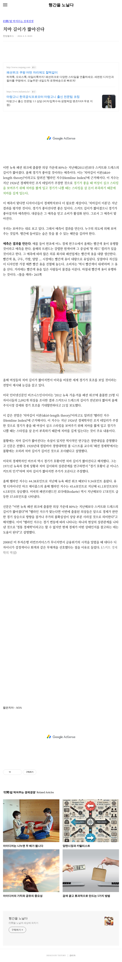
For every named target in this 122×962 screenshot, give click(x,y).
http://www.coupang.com (18, 67)
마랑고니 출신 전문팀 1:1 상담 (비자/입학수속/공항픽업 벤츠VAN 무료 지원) (50, 103)
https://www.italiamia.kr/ (18, 91)
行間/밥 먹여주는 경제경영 (18, 21)
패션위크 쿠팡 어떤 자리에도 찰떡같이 (32, 72)
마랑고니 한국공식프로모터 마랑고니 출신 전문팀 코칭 (43, 96)
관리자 (72, 955)
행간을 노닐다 (61, 5)
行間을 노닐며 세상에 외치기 (23, 923)
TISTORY (62, 955)
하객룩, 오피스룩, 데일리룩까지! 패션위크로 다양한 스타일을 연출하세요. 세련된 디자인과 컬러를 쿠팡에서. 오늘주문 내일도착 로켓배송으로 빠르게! (60, 78)
